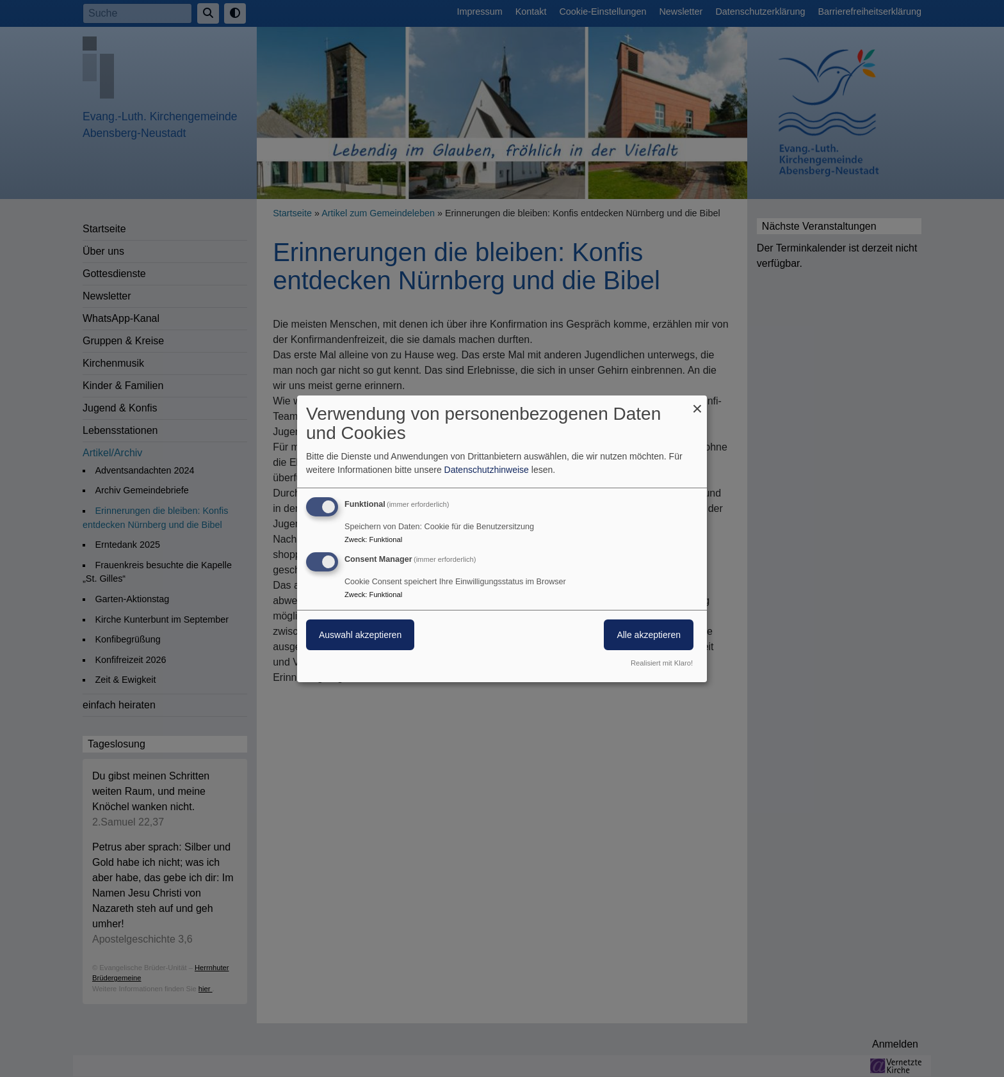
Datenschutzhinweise (486, 470)
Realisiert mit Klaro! (662, 663)
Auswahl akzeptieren (360, 635)
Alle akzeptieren (649, 635)
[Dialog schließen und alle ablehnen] (697, 403)
